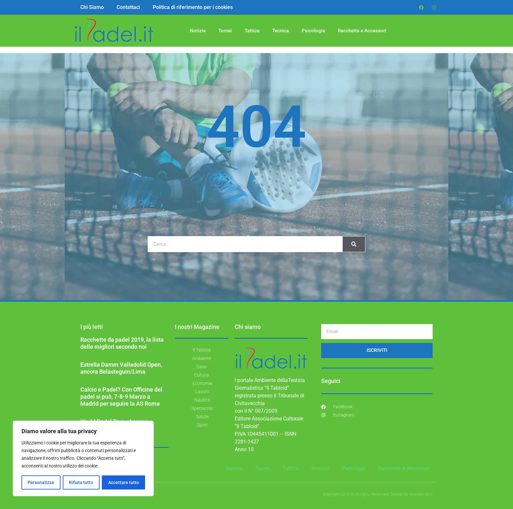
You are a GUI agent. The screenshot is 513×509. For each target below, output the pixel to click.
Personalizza (41, 482)
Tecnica (280, 31)
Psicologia (313, 31)
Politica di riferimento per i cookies (193, 7)
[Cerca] (354, 244)
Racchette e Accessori (362, 31)
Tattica (252, 31)
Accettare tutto (123, 482)
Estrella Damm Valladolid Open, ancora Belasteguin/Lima (121, 368)
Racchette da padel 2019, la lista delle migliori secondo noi (122, 343)
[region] (83, 458)
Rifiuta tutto (81, 482)
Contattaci (128, 7)
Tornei (225, 31)
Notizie (198, 31)
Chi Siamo (92, 7)
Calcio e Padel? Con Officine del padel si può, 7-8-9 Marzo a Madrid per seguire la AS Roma (121, 396)
